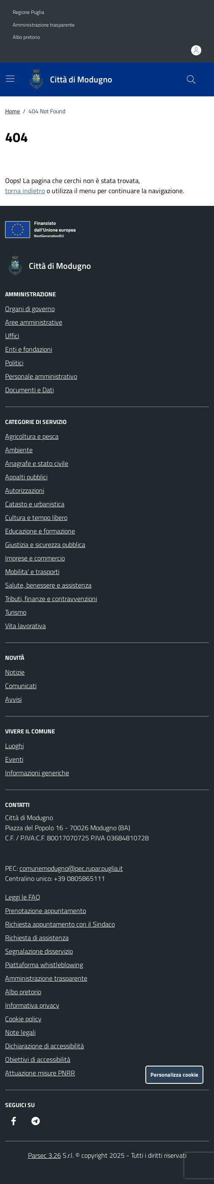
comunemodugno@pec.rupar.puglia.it (71, 868)
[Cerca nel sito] (191, 79)
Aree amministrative (33, 322)
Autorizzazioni (24, 490)
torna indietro (25, 191)
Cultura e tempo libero (36, 517)
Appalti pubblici (26, 477)
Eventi (14, 759)
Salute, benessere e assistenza (48, 585)
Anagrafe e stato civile (36, 463)
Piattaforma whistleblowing (44, 965)
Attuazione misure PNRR (40, 1073)
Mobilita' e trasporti (32, 571)
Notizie (15, 672)
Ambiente (19, 450)
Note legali (20, 1032)
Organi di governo (30, 309)
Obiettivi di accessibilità (37, 1059)
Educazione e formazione (40, 531)
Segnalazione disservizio (39, 951)
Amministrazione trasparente (44, 25)
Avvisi (13, 699)
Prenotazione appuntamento (45, 910)
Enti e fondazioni (28, 349)
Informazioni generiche (37, 773)
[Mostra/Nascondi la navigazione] (10, 79)
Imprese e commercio (35, 558)
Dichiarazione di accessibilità (44, 1046)
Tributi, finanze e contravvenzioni (51, 598)
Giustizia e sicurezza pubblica (45, 544)
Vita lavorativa (25, 626)
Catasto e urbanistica (34, 504)
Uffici (12, 336)
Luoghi (14, 746)
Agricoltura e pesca (31, 436)
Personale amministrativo (41, 376)
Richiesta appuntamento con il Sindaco (60, 924)
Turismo (15, 612)
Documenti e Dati (29, 390)
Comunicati (20, 686)
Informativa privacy (32, 1005)
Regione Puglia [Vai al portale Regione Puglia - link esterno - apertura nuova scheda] (28, 12)
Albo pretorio (26, 37)
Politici (14, 363)
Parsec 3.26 (44, 1155)
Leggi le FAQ (22, 897)
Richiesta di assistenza (37, 937)
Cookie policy (23, 1019)
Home (12, 111)
